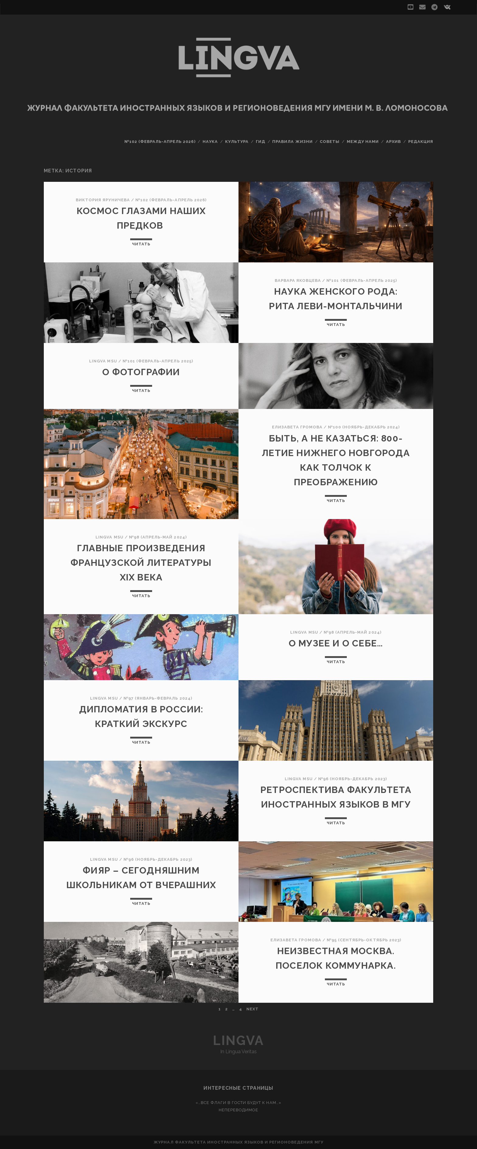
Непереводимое (239, 1110)
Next (252, 1009)
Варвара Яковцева (298, 280)
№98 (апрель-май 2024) (158, 537)
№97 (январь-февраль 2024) (158, 698)
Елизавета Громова (297, 427)
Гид (260, 141)
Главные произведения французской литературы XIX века (141, 563)
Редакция (420, 141)
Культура (237, 141)
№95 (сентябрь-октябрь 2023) (364, 940)
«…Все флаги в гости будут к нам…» (238, 1102)
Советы (329, 141)
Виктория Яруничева (103, 200)
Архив (393, 141)
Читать (141, 244)
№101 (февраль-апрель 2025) (361, 280)
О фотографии (141, 372)
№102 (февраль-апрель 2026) (160, 141)
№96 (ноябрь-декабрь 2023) (352, 779)
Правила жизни (292, 141)
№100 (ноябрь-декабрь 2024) (364, 427)
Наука (210, 141)
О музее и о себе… (336, 643)
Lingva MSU (103, 361)
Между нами (363, 141)
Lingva (238, 1040)
